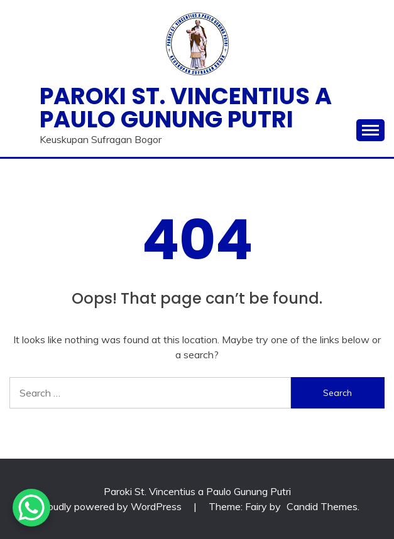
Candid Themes (322, 506)
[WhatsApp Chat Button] (31, 507)
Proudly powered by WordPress (111, 506)
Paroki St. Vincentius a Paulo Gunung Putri (186, 108)
